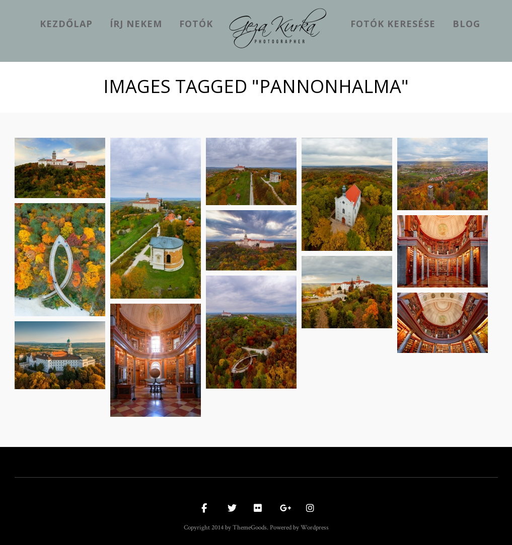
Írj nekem (136, 24)
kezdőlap (66, 24)
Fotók (196, 24)
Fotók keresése (392, 24)
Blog (466, 24)
